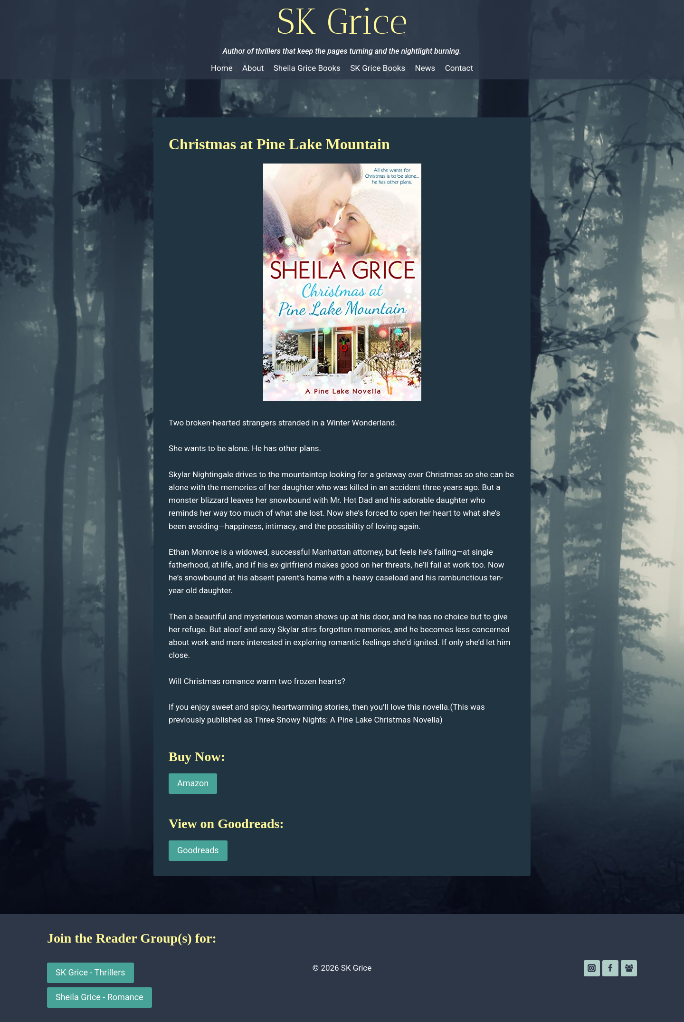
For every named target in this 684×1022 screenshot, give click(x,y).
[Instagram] (592, 968)
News (425, 68)
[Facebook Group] (629, 968)
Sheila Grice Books (307, 68)
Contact (459, 68)
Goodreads (198, 850)
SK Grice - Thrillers (90, 972)
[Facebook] (610, 968)
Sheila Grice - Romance (99, 997)
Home (222, 68)
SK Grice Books (377, 68)
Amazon (193, 783)
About (253, 68)
